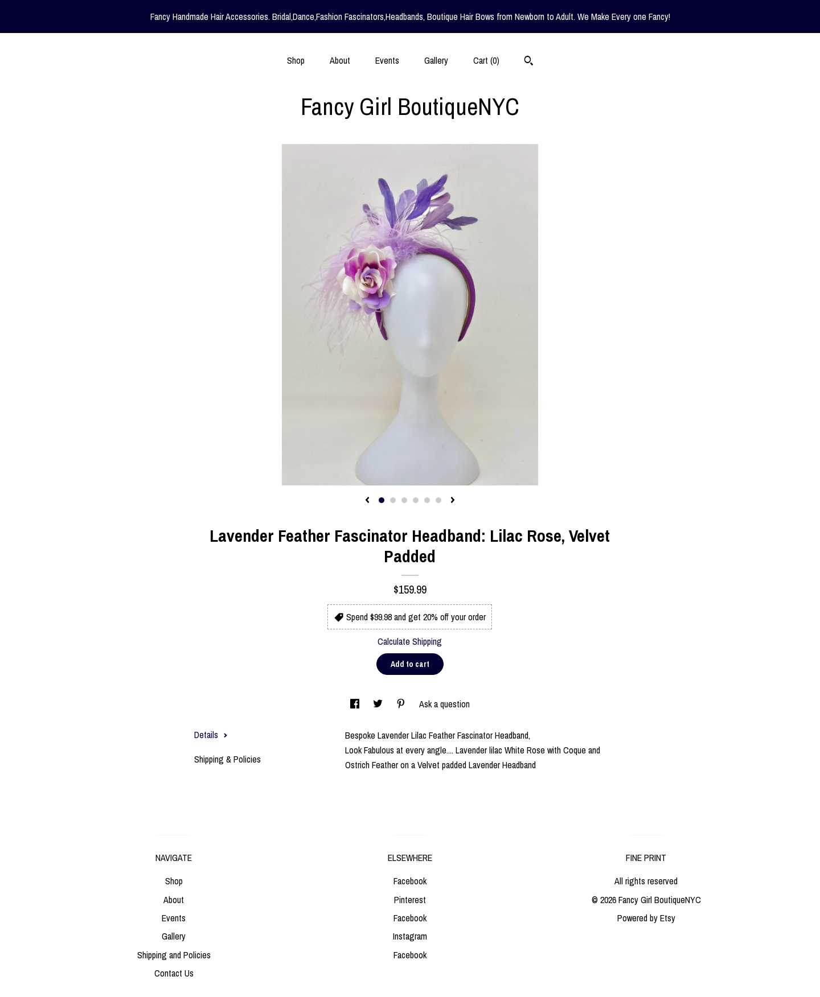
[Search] (528, 62)
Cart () (486, 60)
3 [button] (404, 500)
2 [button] (393, 500)
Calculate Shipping (410, 641)
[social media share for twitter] (379, 704)
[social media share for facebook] (356, 704)
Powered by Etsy (646, 918)
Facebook (410, 881)
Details (211, 734)
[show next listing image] (453, 501)
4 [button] (416, 500)
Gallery (436, 60)
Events (387, 60)
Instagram (410, 936)
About (340, 60)
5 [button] (427, 500)
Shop (296, 60)
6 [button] (438, 500)
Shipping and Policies (174, 955)
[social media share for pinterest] (402, 704)
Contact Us (174, 973)
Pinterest (410, 899)
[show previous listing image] (367, 501)
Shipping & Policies (227, 759)
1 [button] (381, 500)
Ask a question (444, 704)
